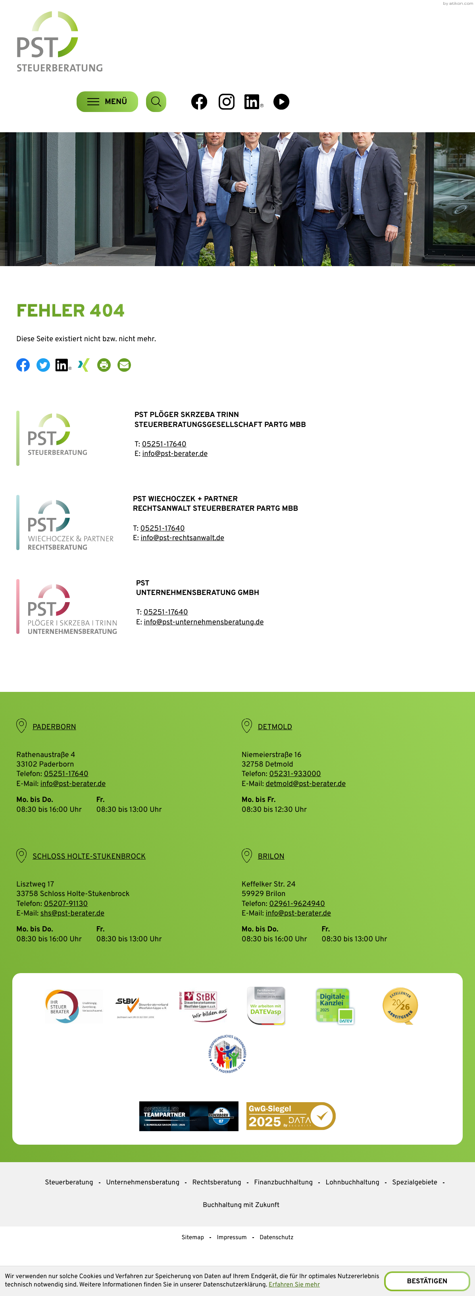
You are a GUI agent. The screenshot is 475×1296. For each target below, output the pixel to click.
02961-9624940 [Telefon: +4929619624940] (297, 922)
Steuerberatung (69, 1200)
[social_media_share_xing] (87, 383)
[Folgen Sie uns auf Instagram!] (395, 41)
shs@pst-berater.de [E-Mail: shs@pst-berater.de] (72, 931)
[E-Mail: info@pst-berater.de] (127, 383)
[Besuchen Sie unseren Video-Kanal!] (450, 41)
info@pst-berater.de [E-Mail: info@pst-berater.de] (73, 802)
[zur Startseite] (70, 42)
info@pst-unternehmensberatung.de (203, 640)
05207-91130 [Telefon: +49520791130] (66, 922)
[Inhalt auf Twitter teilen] (47, 383)
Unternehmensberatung (142, 1200)
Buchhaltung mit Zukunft (241, 1223)
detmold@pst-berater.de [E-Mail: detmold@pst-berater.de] (305, 802)
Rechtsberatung (216, 1200)
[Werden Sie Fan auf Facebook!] (367, 41)
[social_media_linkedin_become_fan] (423, 41)
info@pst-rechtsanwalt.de (182, 556)
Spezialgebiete (414, 1200)
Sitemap (192, 1255)
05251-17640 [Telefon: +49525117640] (66, 792)
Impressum (232, 1255)
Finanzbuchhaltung (283, 1200)
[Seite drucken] (107, 383)
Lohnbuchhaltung (352, 1200)
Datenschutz (276, 1255)
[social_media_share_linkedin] (67, 383)
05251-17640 (164, 462)
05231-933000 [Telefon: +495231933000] (295, 792)
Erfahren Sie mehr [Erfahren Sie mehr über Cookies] (337, 1285)
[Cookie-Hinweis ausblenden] (427, 1281)
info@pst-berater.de (175, 472)
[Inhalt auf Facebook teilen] (26, 383)
